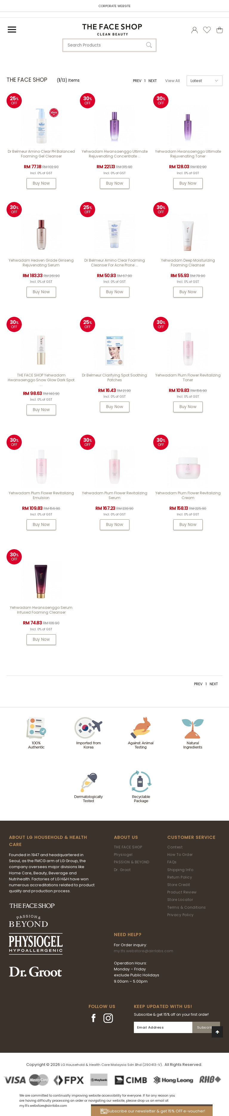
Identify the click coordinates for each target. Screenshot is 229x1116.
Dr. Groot (122, 869)
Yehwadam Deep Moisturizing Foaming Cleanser (188, 263)
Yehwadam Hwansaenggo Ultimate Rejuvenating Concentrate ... (115, 154)
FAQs (172, 862)
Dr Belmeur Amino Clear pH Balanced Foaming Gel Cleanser (41, 154)
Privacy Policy (180, 914)
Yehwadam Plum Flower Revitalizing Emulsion (41, 495)
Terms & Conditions (186, 907)
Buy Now (41, 183)
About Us (126, 837)
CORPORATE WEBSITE (115, 6)
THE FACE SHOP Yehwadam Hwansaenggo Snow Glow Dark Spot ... (41, 380)
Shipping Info (180, 869)
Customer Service (191, 837)
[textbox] (109, 45)
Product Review (182, 892)
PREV (137, 80)
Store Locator (180, 899)
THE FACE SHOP (128, 847)
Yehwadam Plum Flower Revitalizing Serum (114, 495)
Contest (175, 847)
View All (172, 80)
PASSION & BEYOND (131, 862)
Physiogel (123, 854)
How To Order (180, 854)
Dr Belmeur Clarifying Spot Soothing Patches (114, 377)
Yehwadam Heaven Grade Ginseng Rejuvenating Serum (41, 263)
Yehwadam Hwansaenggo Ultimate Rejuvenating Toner (188, 154)
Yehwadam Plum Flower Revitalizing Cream (188, 495)
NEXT (152, 80)
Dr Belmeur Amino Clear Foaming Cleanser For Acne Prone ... (114, 263)
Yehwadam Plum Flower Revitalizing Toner (188, 377)
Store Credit (178, 884)
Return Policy (179, 877)
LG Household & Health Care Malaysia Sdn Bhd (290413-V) (111, 1064)
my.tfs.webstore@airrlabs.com (143, 950)
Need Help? (127, 935)
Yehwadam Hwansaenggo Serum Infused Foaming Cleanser (41, 610)
